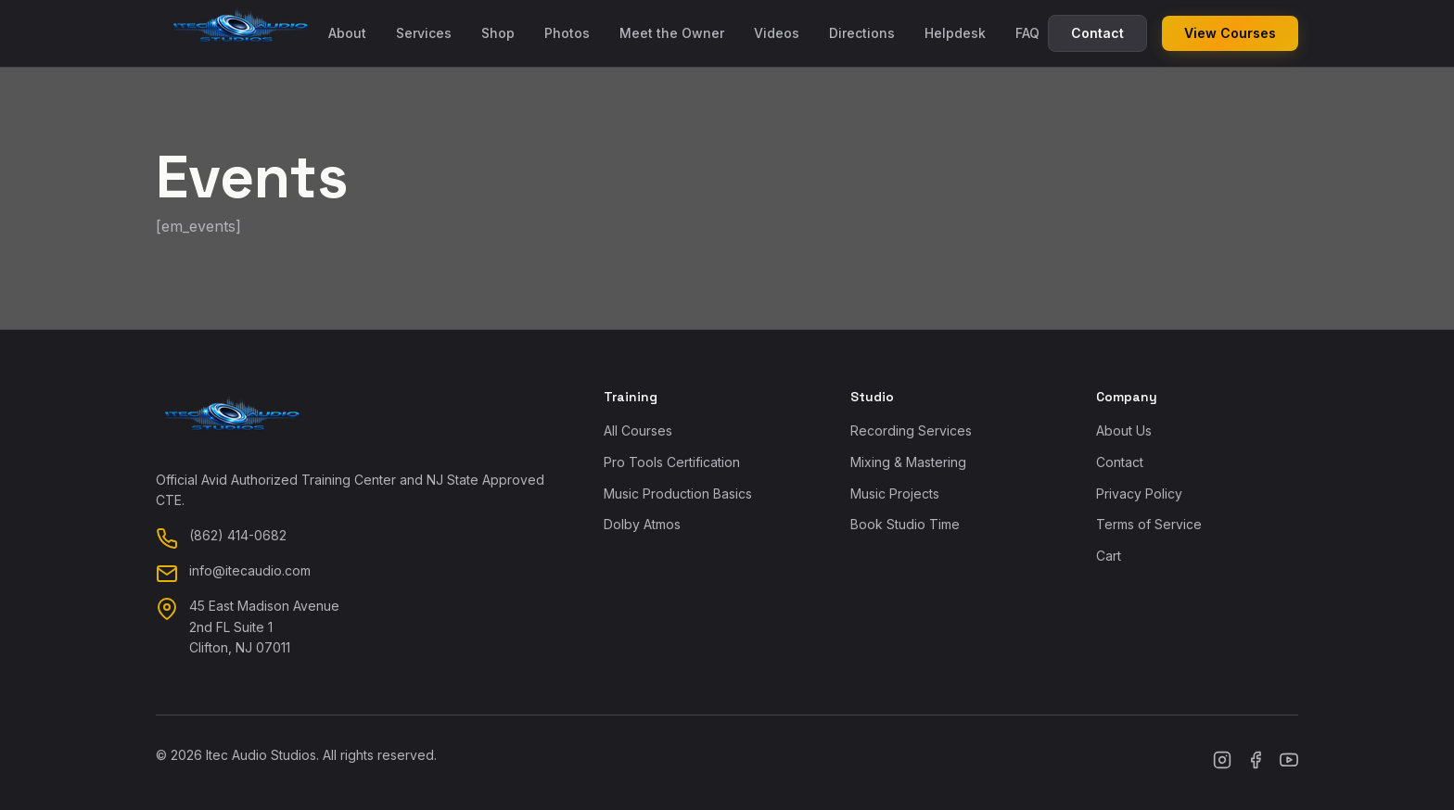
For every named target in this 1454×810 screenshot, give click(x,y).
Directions (862, 33)
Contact (1097, 33)
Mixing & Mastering (908, 462)
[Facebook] (1255, 763)
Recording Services (911, 430)
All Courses (638, 430)
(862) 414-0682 (238, 535)
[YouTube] (1289, 763)
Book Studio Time (905, 524)
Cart (1108, 555)
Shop (498, 33)
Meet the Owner (671, 33)
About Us (1124, 430)
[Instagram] (1222, 763)
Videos (776, 33)
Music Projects (894, 493)
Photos (567, 33)
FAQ (1027, 33)
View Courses (1230, 33)
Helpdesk (955, 33)
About (347, 33)
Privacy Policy (1139, 493)
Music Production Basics (678, 493)
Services (424, 33)
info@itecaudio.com (250, 570)
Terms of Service (1149, 524)
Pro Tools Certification (672, 462)
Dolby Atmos (642, 524)
